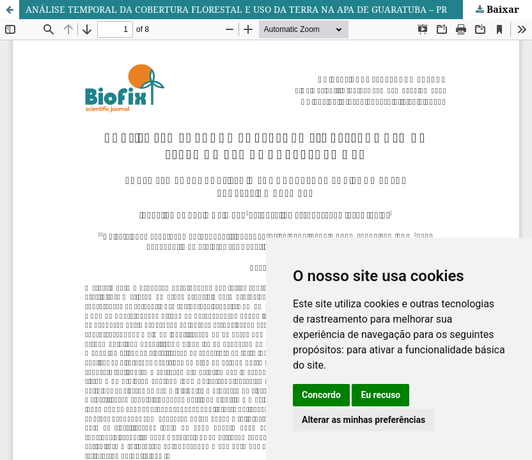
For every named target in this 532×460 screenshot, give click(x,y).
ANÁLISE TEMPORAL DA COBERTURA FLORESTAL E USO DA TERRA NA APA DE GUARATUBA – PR (236, 9)
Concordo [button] (321, 395)
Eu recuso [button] (380, 395)
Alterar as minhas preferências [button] (363, 420)
